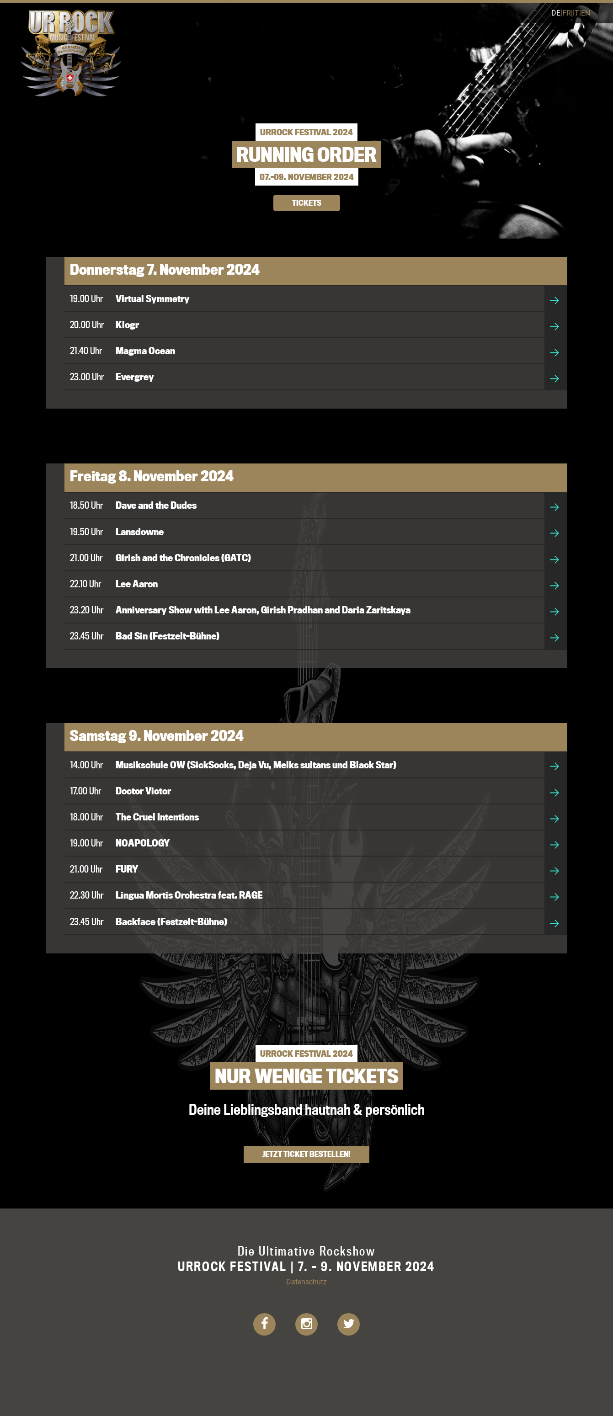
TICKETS (306, 203)
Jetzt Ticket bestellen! (306, 1154)
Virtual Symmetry (153, 298)
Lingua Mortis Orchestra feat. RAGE (189, 895)
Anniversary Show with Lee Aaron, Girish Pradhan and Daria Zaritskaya (263, 610)
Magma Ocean (145, 351)
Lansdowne (140, 532)
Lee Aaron (137, 584)
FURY (127, 869)
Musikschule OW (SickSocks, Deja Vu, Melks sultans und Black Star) (256, 765)
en (585, 12)
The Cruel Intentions (157, 817)
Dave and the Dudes (156, 505)
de (555, 12)
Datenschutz (306, 1281)
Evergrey (135, 377)
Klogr (127, 324)
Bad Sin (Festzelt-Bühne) (167, 636)
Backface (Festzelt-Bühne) (171, 921)
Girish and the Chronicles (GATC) (183, 558)
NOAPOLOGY (143, 843)
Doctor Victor (143, 791)
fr (566, 12)
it (576, 12)
